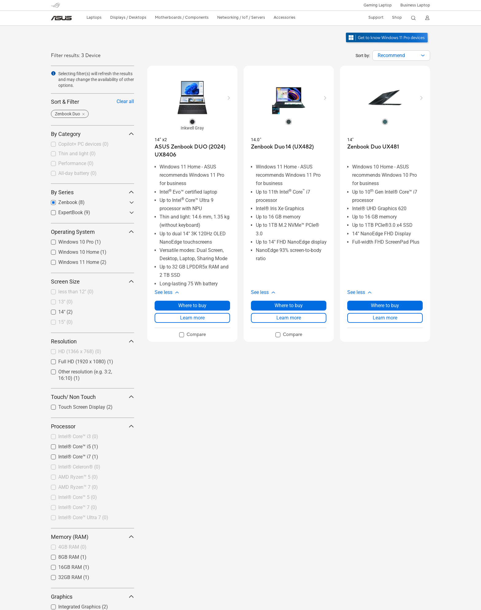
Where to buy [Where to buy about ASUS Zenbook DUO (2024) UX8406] (192, 305)
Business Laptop (415, 5)
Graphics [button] (92, 596)
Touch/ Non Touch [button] (92, 397)
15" (65, 322)
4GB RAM (72, 547)
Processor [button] (92, 426)
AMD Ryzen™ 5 (78, 477)
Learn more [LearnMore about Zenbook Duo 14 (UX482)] (288, 318)
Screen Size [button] (92, 281)
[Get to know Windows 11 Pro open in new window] (387, 43)
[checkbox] (92, 144)
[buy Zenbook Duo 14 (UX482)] (282, 147)
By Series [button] (92, 192)
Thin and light (77, 153)
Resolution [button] (92, 341)
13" (65, 302)
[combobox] (401, 55)
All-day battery (77, 173)
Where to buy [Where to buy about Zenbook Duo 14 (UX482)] (289, 305)
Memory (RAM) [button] (92, 537)
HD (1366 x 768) (79, 351)
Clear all (125, 101)
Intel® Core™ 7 (77, 507)
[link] (61, 18)
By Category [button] (92, 134)
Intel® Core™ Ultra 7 (83, 517)
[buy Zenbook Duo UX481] (373, 147)
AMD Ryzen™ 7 (78, 487)
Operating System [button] (92, 232)
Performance (76, 163)
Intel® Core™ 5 (77, 497)
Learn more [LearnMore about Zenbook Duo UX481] (385, 318)
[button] (378, 5)
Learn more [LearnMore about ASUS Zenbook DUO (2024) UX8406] (192, 318)
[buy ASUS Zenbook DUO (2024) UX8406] (192, 151)
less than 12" (76, 292)
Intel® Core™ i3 (78, 436)
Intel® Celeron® (79, 467)
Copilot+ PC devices (83, 144)
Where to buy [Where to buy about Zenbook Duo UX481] (385, 305)
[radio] (192, 121)
